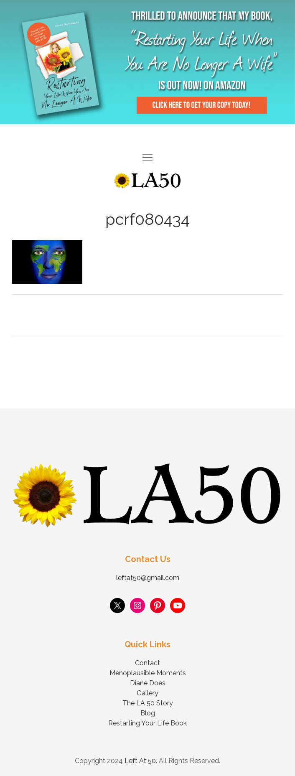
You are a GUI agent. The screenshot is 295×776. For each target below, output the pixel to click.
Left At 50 (140, 761)
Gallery (147, 693)
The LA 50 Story (147, 703)
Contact (147, 663)
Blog (147, 713)
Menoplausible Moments (147, 673)
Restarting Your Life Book (147, 723)
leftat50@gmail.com (147, 578)
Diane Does (147, 683)
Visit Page (147, 62)
